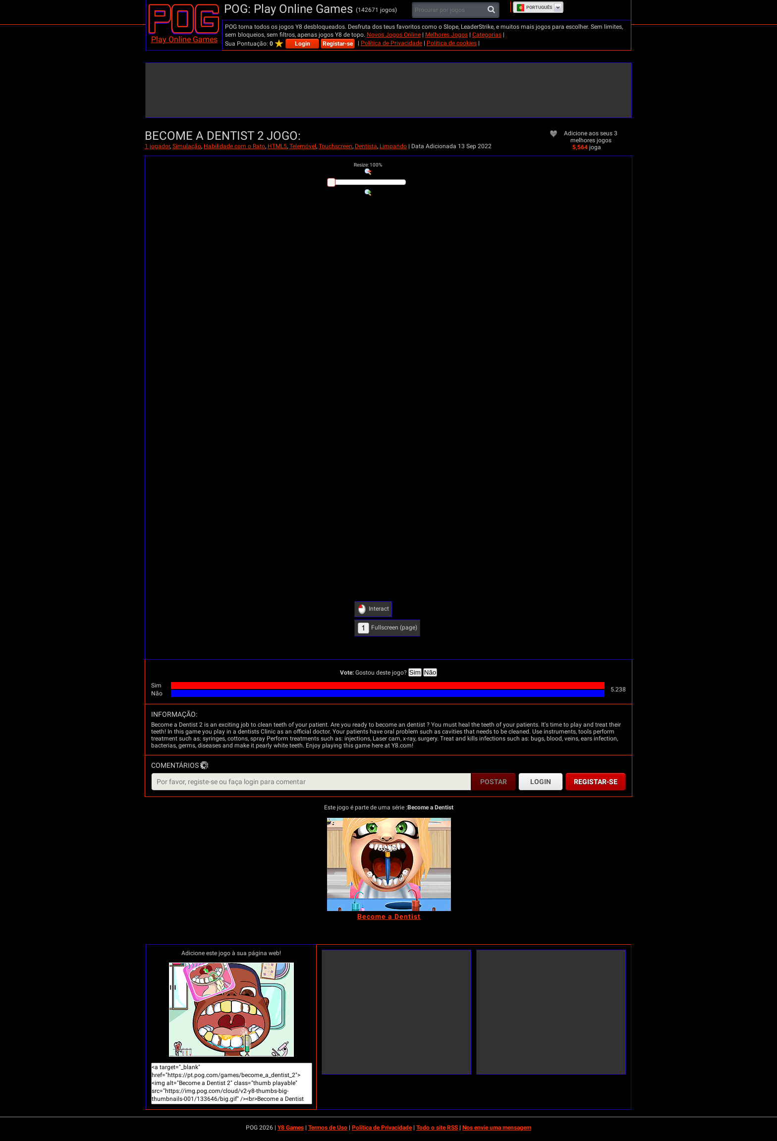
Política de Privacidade (391, 43)
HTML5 (277, 146)
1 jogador (157, 146)
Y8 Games (291, 1127)
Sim (415, 672)
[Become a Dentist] (389, 864)
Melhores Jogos (446, 34)
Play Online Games (184, 39)
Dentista (366, 146)
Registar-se (338, 43)
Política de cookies (452, 43)
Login (302, 43)
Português (534, 7)
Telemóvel (302, 146)
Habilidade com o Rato (234, 146)
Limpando (393, 146)
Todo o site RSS (437, 1127)
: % (368, 165)
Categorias (486, 34)
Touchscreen (335, 146)
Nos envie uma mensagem (496, 1127)
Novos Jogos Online (394, 34)
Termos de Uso (327, 1127)
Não (430, 672)
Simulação (186, 146)
